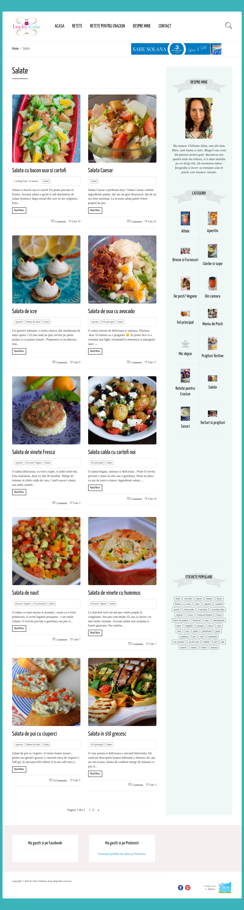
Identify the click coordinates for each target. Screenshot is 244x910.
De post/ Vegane (33, 462)
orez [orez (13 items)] (179, 631)
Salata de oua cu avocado (111, 311)
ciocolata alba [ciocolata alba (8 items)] (217, 609)
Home (15, 48)
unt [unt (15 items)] (222, 642)
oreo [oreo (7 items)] (219, 625)
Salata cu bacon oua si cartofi (39, 170)
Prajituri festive (213, 356)
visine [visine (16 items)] (203, 647)
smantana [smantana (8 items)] (212, 636)
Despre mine (142, 26)
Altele (185, 231)
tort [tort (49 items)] (215, 642)
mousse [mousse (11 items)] (200, 625)
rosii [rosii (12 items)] (202, 636)
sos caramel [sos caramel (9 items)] (178, 642)
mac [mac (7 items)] (207, 620)
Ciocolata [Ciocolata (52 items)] (202, 609)
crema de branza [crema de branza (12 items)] (204, 615)
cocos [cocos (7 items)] (190, 615)
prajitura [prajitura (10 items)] (184, 636)
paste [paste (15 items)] (217, 631)
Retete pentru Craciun (107, 26)
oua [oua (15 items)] (187, 631)
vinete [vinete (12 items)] (194, 647)
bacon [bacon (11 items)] (199, 598)
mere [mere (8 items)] (178, 625)
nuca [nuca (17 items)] (210, 625)
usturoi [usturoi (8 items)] (183, 647)
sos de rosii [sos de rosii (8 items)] (194, 642)
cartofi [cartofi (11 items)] (176, 609)
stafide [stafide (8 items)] (206, 642)
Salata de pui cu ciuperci (34, 734)
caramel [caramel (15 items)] (218, 604)
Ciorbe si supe (212, 264)
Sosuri (185, 426)
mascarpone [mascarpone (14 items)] (218, 620)
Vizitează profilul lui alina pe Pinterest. (122, 854)
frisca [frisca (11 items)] (219, 615)
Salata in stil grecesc (107, 734)
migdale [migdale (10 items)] (189, 625)
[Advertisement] (199, 503)
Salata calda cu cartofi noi (112, 452)
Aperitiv (19, 321)
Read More (19, 210)
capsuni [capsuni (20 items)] (207, 604)
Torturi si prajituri (212, 423)
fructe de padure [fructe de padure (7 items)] (180, 620)
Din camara (212, 296)
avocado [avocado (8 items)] (188, 598)
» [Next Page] (98, 810)
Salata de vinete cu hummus (114, 593)
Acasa (59, 26)
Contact (165, 26)
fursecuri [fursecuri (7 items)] (196, 620)
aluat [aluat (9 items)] (178, 598)
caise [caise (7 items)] (197, 604)
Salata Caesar (100, 170)
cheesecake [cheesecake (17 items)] (189, 609)
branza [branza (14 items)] (178, 604)
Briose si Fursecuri (185, 260)
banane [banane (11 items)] (209, 598)
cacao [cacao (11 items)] (188, 604)
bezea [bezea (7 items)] (219, 598)
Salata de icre (24, 311)
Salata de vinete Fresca (33, 452)
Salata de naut (25, 593)
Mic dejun (185, 354)
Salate (46, 181)
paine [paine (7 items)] (195, 631)
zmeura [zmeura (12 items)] (214, 647)
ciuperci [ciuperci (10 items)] (179, 615)
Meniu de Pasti (33, 321)
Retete (77, 26)
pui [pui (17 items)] (194, 636)
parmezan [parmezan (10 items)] (206, 631)
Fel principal (108, 321)
